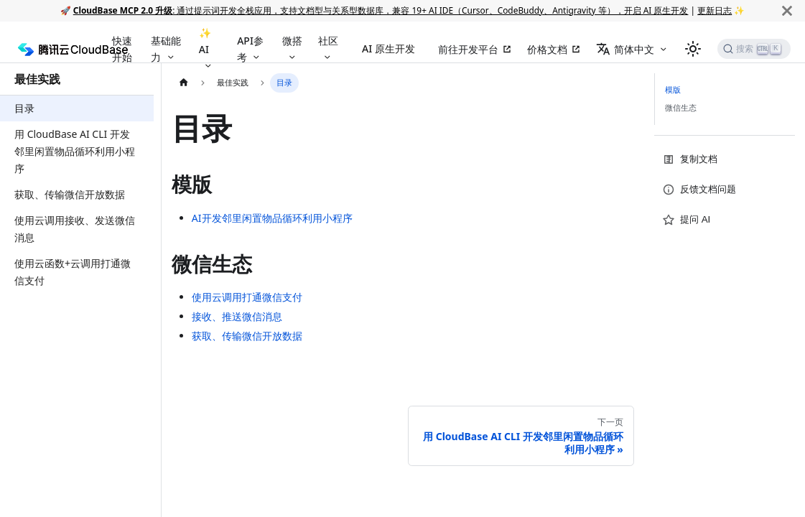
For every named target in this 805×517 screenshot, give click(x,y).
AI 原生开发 (388, 48)
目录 (24, 108)
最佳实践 (37, 79)
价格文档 (547, 49)
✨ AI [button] (205, 41)
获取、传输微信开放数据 (69, 194)
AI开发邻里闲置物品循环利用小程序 (272, 218)
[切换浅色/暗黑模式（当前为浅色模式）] (693, 49)
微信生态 (681, 107)
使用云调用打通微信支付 (247, 297)
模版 (673, 89)
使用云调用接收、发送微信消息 (74, 228)
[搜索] (754, 49)
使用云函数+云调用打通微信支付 (72, 271)
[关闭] (787, 10)
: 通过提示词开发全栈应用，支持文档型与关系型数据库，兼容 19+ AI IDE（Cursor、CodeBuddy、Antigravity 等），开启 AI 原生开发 (381, 10)
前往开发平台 (468, 49)
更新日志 (714, 10)
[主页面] (183, 83)
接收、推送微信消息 (237, 316)
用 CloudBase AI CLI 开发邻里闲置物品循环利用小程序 (74, 151)
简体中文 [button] (625, 49)
